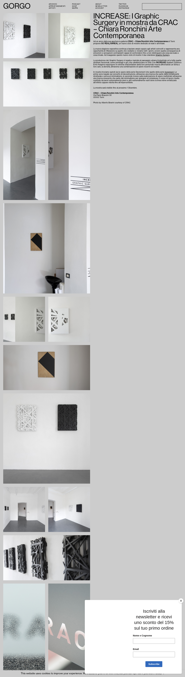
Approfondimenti (57, 6)
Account (99, 8)
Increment (169, 72)
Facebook (123, 6)
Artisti (52, 8)
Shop (74, 6)
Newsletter (101, 6)
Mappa (75, 8)
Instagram (124, 8)
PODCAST (76, 4)
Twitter (122, 4)
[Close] (181, 600)
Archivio (53, 4)
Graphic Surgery (162, 55)
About (98, 4)
